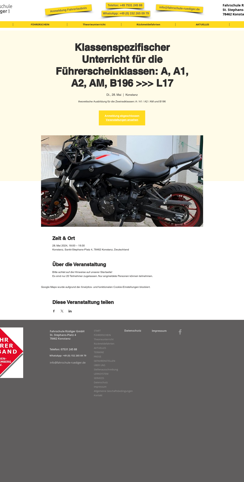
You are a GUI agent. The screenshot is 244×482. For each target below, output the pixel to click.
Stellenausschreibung (106, 369)
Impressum (100, 386)
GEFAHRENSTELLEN (104, 360)
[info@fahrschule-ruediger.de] (179, 8)
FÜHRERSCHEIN (102, 335)
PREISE (97, 356)
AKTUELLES (100, 347)
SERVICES (99, 378)
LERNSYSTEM (101, 373)
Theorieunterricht (104, 339)
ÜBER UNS (99, 365)
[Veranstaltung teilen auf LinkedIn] (70, 311)
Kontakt (98, 395)
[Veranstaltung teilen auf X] (62, 311)
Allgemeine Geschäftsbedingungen (111, 391)
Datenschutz (101, 382)
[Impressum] (159, 330)
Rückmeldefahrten (104, 343)
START (97, 330)
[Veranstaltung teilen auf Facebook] (53, 311)
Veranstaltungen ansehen (122, 119)
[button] (68, 9)
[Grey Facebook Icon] (180, 331)
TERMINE (99, 352)
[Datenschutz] (132, 330)
